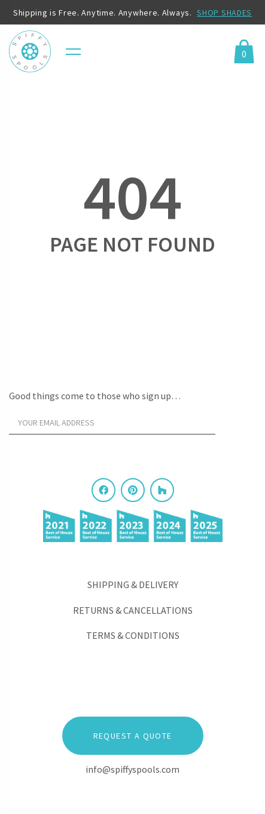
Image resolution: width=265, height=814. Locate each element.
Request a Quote (132, 735)
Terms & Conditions (132, 635)
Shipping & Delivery (132, 584)
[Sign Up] (238, 425)
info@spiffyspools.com (132, 769)
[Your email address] (112, 422)
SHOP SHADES (224, 12)
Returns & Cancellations (133, 610)
